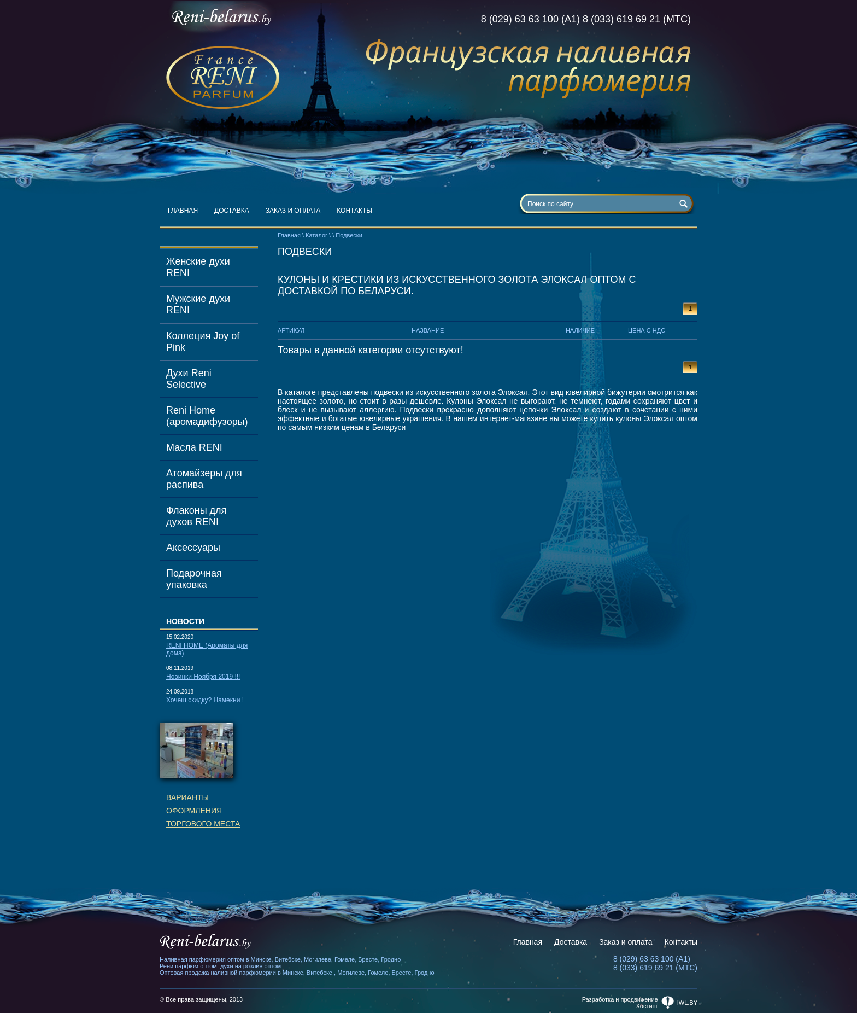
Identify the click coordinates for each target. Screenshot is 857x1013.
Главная (183, 210)
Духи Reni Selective (189, 379)
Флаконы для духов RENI (196, 516)
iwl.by (687, 1002)
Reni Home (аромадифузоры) (207, 416)
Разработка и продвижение (620, 999)
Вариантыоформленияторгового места (203, 810)
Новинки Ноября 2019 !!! (203, 676)
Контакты (354, 210)
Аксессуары (193, 547)
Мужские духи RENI (198, 304)
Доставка (231, 210)
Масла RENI (194, 447)
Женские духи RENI (198, 267)
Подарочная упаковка (194, 579)
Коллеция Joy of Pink (202, 341)
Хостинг (647, 1006)
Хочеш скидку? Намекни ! (205, 700)
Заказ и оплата (293, 210)
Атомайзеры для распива (204, 479)
